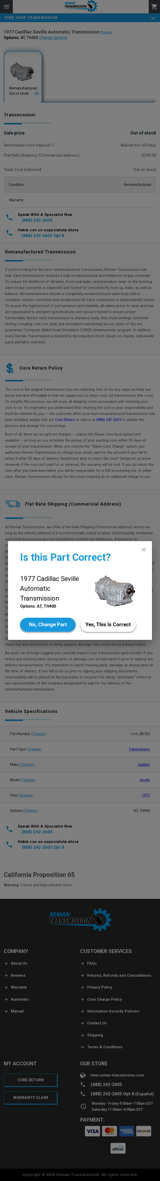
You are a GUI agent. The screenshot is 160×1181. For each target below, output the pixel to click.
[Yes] (108, 625)
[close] (143, 549)
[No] (48, 625)
